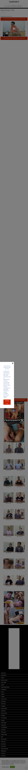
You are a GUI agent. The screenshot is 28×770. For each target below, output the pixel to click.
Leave (7, 403)
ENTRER (7, 401)
